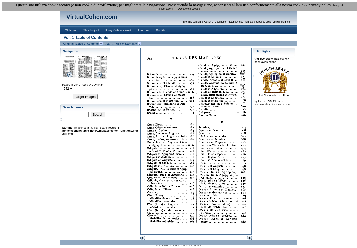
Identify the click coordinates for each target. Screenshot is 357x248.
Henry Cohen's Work (118, 30)
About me (143, 30)
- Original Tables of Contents (81, 43)
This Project (91, 30)
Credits (160, 30)
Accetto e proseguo (189, 8)
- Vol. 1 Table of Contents (121, 43)
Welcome (71, 30)
